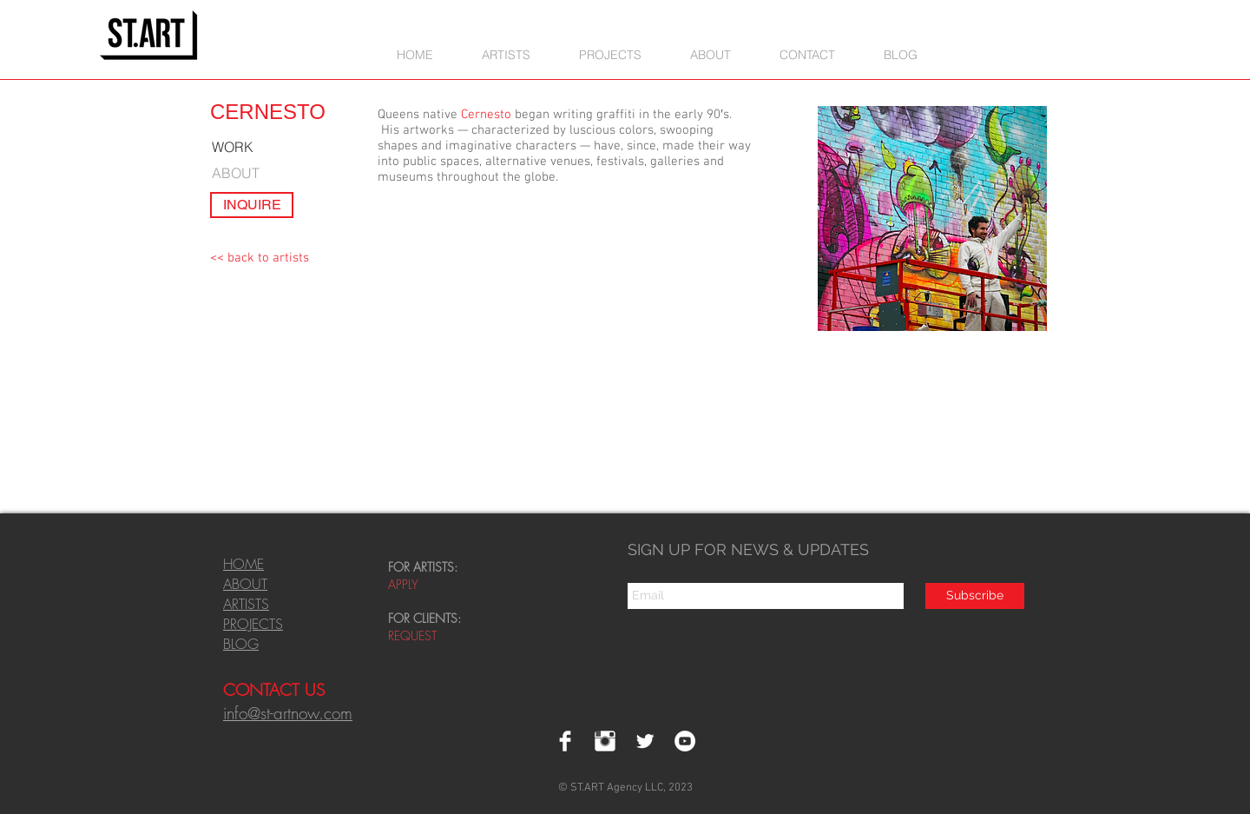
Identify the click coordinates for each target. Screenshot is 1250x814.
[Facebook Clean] (565, 741)
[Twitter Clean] (645, 741)
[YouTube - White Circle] (684, 741)
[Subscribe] (974, 596)
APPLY (403, 584)
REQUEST (414, 635)
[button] (610, 54)
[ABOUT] (242, 172)
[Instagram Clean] (605, 741)
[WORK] (241, 147)
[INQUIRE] (251, 205)
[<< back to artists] (259, 258)
